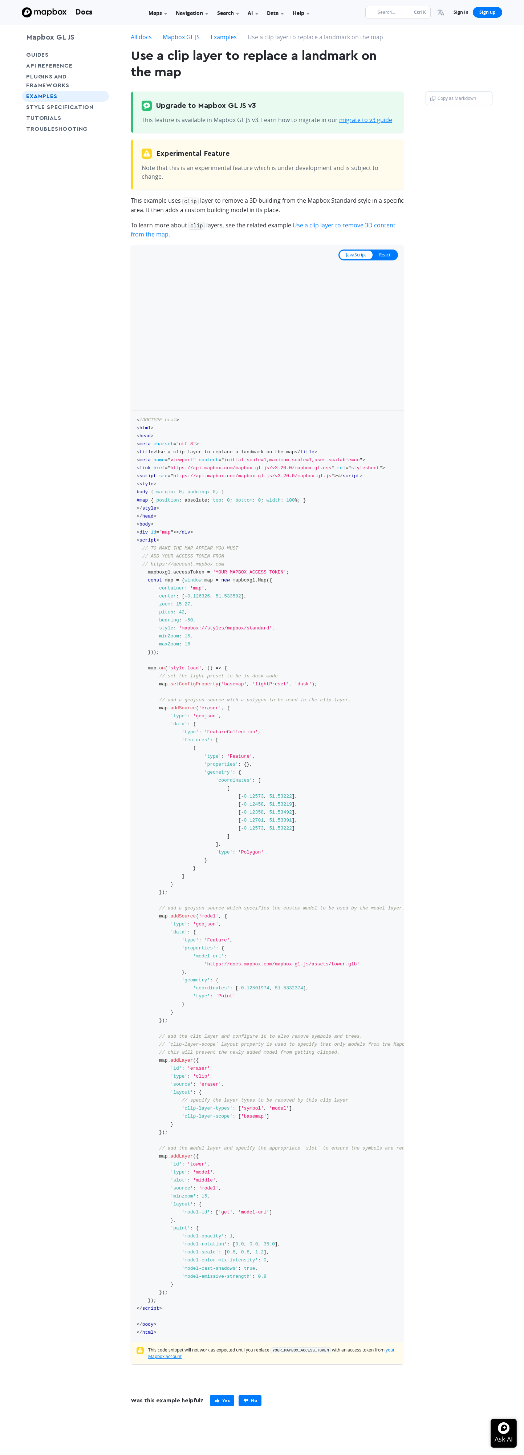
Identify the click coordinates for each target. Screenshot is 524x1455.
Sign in (461, 12)
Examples (41, 96)
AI (253, 12)
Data (275, 12)
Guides (37, 55)
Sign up (487, 12)
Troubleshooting (65, 129)
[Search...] (398, 12)
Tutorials (57, 118)
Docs (84, 12)
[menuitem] (440, 12)
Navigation (192, 12)
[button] (440, 12)
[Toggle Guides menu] (101, 54)
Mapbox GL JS (50, 37)
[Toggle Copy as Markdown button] (486, 98)
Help (301, 12)
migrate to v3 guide (365, 120)
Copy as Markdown (453, 98)
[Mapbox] (44, 12)
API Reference (49, 66)
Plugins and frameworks (47, 81)
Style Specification (65, 107)
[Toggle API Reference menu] (101, 65)
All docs (141, 37)
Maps (158, 12)
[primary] (222, 1399)
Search (228, 12)
